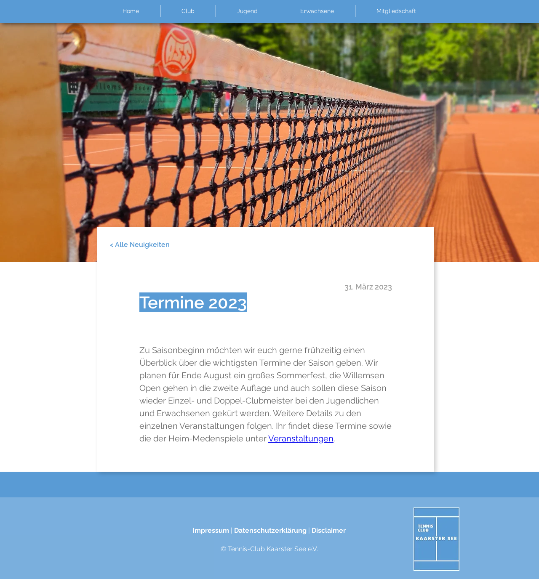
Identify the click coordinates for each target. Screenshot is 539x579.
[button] (188, 11)
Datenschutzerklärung (270, 530)
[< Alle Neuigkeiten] (140, 244)
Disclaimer (329, 530)
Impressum (210, 530)
